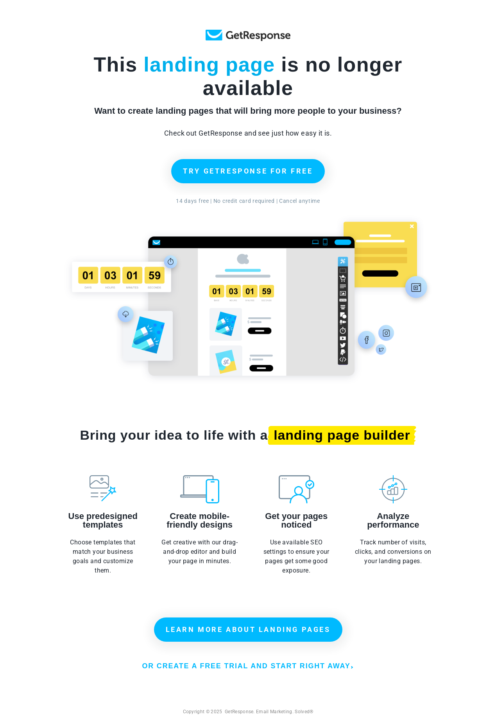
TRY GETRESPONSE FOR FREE (248, 171)
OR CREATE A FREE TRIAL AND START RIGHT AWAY (247, 666)
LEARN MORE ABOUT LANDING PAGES (248, 629)
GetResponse (248, 35)
